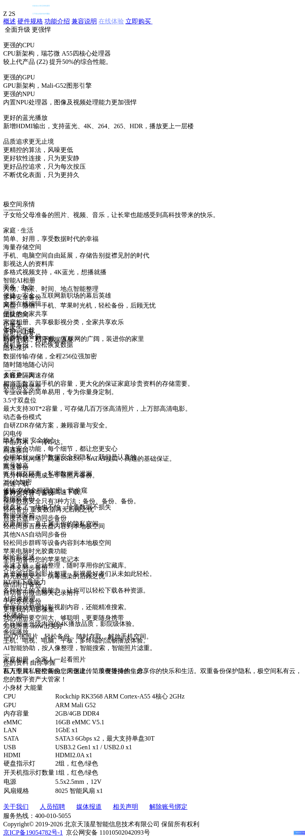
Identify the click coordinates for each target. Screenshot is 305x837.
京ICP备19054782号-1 (33, 832)
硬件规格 (30, 21)
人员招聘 (52, 806)
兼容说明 (84, 21)
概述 (9, 21)
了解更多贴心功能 (300, 832)
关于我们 (16, 806)
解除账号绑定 (168, 806)
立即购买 (138, 21)
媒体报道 (89, 806)
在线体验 (111, 21)
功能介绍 (57, 21)
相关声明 (125, 806)
